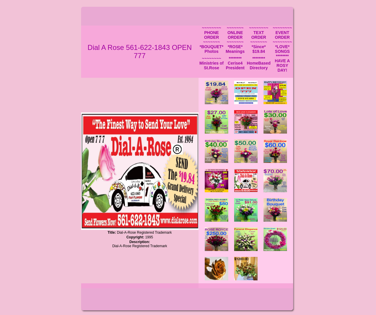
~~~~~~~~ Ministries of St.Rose (211, 63)
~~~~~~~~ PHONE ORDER (211, 33)
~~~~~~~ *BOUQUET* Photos (212, 47)
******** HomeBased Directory (259, 63)
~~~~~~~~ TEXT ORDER (258, 33)
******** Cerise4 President (235, 63)
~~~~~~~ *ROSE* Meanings (235, 47)
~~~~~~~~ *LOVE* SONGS (282, 47)
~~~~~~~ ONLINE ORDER (235, 33)
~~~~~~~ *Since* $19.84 (258, 47)
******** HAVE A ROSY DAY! (282, 63)
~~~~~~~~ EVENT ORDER (282, 33)
